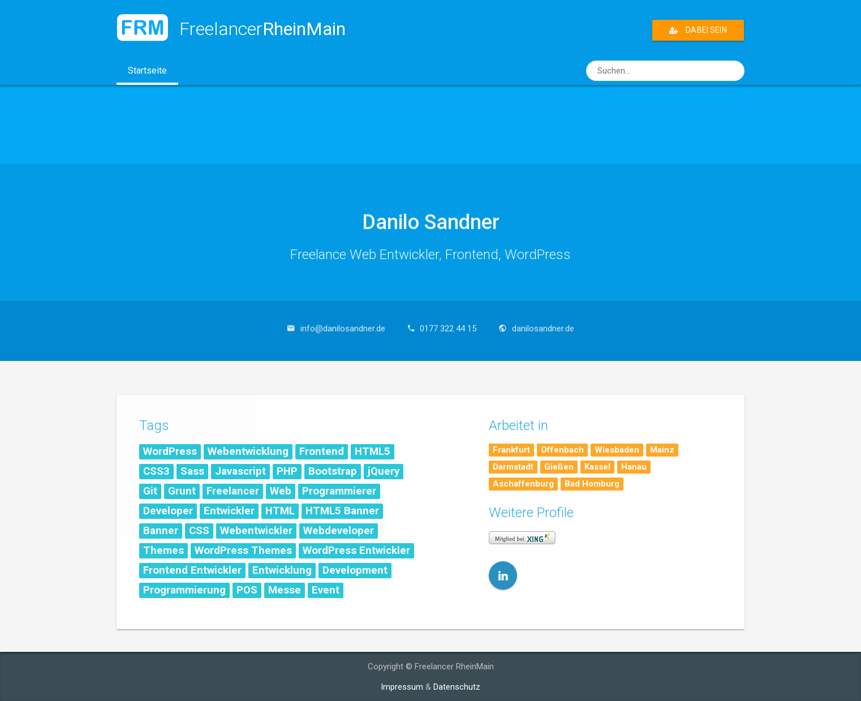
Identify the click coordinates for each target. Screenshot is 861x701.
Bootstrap (332, 471)
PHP (287, 471)
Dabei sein (698, 30)
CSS (199, 530)
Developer (168, 511)
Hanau (634, 467)
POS (246, 590)
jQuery (383, 471)
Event (325, 590)
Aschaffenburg (523, 484)
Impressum (402, 687)
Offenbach (562, 450)
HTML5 (372, 451)
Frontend (321, 451)
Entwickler (229, 511)
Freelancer (232, 491)
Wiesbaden (617, 450)
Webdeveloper (338, 530)
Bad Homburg (592, 484)
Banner (160, 530)
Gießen (559, 467)
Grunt (182, 491)
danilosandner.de (543, 323)
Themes (163, 550)
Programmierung (184, 590)
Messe (284, 590)
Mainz (662, 450)
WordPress (170, 451)
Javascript (240, 471)
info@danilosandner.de (342, 323)
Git (150, 491)
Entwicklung (282, 570)
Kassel (597, 467)
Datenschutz (456, 687)
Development (355, 570)
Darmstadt (513, 467)
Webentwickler (256, 530)
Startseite (153, 74)
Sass (192, 471)
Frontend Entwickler (192, 570)
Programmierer (339, 491)
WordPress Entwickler (356, 550)
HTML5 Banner (342, 511)
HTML (280, 511)
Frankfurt (511, 450)
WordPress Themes (243, 550)
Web (280, 491)
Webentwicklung (248, 451)
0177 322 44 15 (448, 323)
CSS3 (156, 471)
